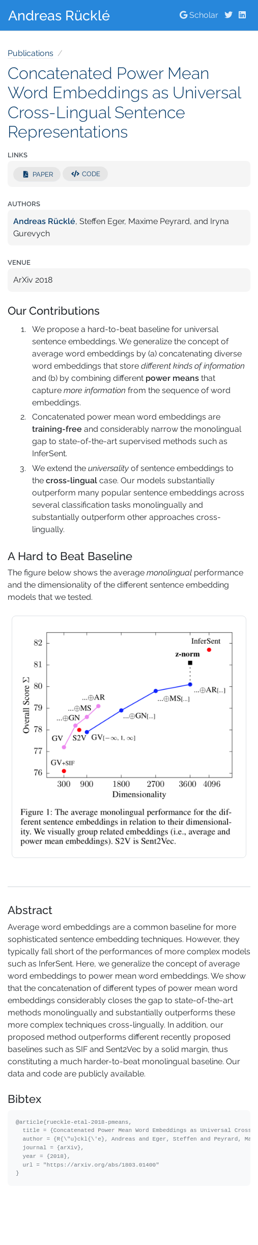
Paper (37, 174)
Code (85, 174)
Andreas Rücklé (59, 15)
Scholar (199, 15)
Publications (30, 53)
